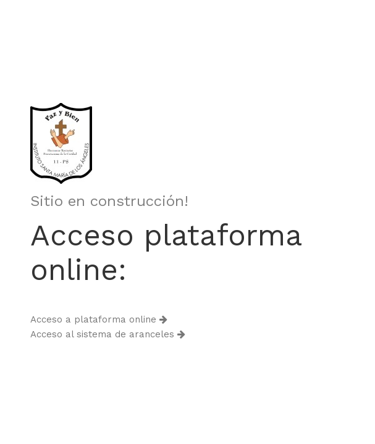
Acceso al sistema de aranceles (107, 334)
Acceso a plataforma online (98, 319)
